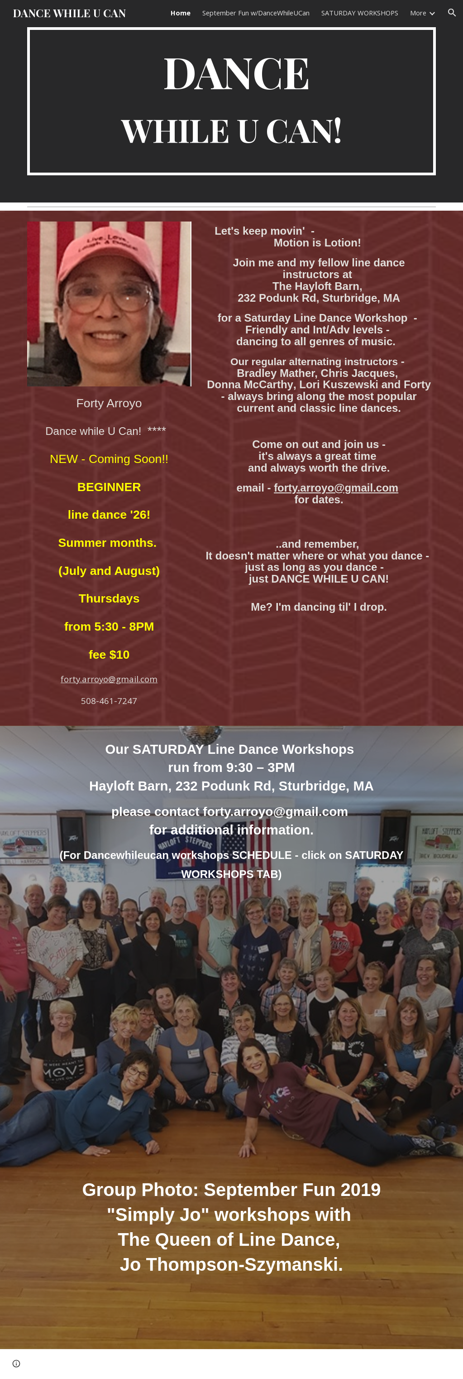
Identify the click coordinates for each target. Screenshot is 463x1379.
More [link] (418, 12)
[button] (452, 13)
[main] (231, 101)
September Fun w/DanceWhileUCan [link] (256, 12)
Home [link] (181, 12)
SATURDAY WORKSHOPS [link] (359, 12)
